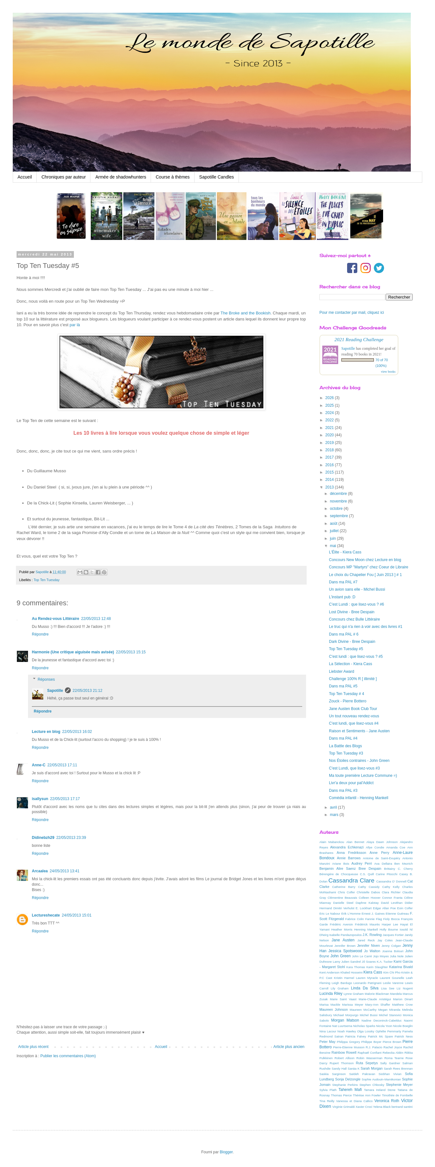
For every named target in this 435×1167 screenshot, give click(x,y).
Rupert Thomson (342, 1063)
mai (333, 546)
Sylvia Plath (328, 1090)
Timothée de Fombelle (397, 1095)
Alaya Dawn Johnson (381, 842)
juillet (335, 531)
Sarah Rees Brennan (398, 1068)
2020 (330, 435)
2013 (330, 487)
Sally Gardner (390, 1063)
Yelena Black (382, 1106)
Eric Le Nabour (329, 913)
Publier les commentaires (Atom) (68, 1056)
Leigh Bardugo (342, 983)
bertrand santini (401, 1106)
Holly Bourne (389, 929)
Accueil (25, 176)
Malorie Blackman (377, 993)
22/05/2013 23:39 (71, 837)
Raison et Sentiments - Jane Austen (359, 731)
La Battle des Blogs (345, 746)
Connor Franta (392, 897)
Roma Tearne (394, 1058)
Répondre (40, 634)
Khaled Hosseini (351, 972)
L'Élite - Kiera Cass (345, 552)
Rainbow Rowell (344, 1052)
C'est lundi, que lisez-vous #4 (354, 723)
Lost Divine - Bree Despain (351, 612)
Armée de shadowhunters (120, 176)
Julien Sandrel (351, 961)
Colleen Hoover (370, 897)
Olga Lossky (365, 1031)
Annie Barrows (348, 858)
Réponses (46, 679)
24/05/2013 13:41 (64, 871)
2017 (330, 457)
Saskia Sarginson (332, 1074)
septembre (339, 516)
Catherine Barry (343, 887)
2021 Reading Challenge (358, 339)
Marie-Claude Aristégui (375, 999)
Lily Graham (340, 988)
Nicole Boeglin (403, 1026)
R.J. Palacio (374, 1047)
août (334, 523)
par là (75, 324)
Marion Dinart (403, 999)
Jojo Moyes (381, 956)
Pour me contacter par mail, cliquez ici (351, 312)
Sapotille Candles (216, 176)
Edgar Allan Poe (384, 908)
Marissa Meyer (352, 1004)
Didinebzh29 (43, 837)
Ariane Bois (340, 863)
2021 (330, 427)
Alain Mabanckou (331, 842)
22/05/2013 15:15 (131, 652)
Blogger (226, 1152)
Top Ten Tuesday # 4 (346, 694)
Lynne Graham (354, 993)
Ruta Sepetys (367, 1063)
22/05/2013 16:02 (77, 731)
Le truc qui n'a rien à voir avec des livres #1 (365, 626)
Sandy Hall (339, 1068)
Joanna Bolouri (392, 951)
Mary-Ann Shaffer (377, 1004)
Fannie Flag (373, 919)
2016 (330, 465)
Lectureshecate (46, 915)
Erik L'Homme (351, 913)
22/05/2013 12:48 (96, 618)
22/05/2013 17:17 (65, 799)
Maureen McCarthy (363, 1009)
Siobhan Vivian (390, 1074)
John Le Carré (362, 956)
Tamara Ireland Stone (380, 1090)
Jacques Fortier (393, 935)
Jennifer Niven (368, 945)
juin (333, 538)
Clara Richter (391, 892)
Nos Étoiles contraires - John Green (359, 760)
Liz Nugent (405, 988)
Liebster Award (341, 671)
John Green (341, 956)
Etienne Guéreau (397, 913)
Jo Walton (372, 951)
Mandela (396, 993)
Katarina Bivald (401, 967)
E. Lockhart (364, 908)
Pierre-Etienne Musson (349, 1047)
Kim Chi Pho (392, 972)
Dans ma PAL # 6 (344, 634)
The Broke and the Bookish (246, 313)
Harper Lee (390, 924)
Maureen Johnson (333, 1009)
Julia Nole (396, 956)
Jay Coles (385, 940)
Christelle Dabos (368, 892)
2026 (330, 398)
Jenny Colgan (391, 945)
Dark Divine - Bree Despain (352, 641)
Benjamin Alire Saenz (337, 868)
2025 (330, 405)
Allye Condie (375, 847)
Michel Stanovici (390, 1015)
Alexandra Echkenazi (347, 847)
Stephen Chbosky (372, 1084)
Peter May (327, 1042)
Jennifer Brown (344, 945)
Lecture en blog (46, 731)
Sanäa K (354, 1068)
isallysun (40, 799)
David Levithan (392, 902)
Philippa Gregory (348, 1042)
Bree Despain (370, 868)
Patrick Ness (404, 1036)
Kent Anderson (329, 972)
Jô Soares (369, 961)
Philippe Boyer (371, 1042)
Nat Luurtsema (342, 1026)
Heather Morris (341, 929)
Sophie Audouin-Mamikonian (381, 1079)
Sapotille (55, 690)
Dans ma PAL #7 (343, 582)
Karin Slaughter (377, 967)
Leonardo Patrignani (367, 983)
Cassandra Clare (351, 880)
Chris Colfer (346, 892)
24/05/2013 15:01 (76, 915)
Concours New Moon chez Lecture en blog (365, 560)
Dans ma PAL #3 (343, 790)
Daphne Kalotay (367, 902)
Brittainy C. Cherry (398, 868)
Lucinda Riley (330, 993)
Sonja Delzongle (348, 1079)
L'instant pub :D (342, 597)
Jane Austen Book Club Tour (353, 709)
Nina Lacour (327, 1031)
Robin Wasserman (369, 1058)
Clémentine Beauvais (342, 897)
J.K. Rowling (372, 935)
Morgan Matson (345, 1020)
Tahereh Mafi (350, 1089)
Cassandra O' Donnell (391, 881)
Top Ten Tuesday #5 (346, 649)
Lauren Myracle (367, 978)
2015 (330, 472)
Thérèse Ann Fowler (367, 1095)
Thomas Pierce (341, 1095)
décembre (339, 493)
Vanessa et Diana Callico (354, 1101)
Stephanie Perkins (345, 1084)
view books (388, 371)
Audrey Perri (362, 863)
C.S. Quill (367, 874)
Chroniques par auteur (63, 176)
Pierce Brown (392, 1042)
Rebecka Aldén (392, 1052)
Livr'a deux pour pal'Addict (351, 783)
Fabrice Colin (354, 919)
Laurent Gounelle (392, 978)
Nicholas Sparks (364, 1026)
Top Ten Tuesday (46, 580)
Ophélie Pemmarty (388, 1031)
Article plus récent (33, 1046)
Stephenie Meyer (399, 1084)
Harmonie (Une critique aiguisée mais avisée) (73, 652)
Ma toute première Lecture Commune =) (363, 775)
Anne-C (39, 765)
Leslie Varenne (393, 983)
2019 (330, 442)
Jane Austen (343, 940)
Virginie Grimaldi (343, 1106)
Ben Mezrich (403, 863)
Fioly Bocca (391, 919)
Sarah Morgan (371, 1068)
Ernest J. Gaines (373, 913)
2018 (330, 450)
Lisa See (387, 988)
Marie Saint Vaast (343, 999)
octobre (337, 508)
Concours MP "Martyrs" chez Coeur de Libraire (368, 567)
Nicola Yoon (384, 1026)
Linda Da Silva (365, 988)
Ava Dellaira (383, 863)
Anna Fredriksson (351, 852)
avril (334, 807)
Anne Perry (379, 852)
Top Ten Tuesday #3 (346, 753)
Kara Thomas (355, 967)
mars (334, 814)
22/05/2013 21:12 (87, 690)
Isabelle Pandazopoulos (345, 935)
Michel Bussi (369, 1015)
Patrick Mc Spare (380, 1036)
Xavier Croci (364, 1106)
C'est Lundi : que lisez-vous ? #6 (356, 604)
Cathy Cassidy (369, 887)
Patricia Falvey (355, 1036)
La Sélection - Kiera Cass (350, 664)
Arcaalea (40, 871)
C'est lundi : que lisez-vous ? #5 (356, 656)
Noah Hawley (347, 1031)
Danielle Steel (343, 902)
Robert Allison (345, 1058)
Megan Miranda (389, 1009)
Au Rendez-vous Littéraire (55, 618)
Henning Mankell (366, 929)
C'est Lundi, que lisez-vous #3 (354, 768)
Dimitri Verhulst (343, 908)
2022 (330, 420)
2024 (330, 413)
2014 (330, 479)
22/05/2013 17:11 (62, 765)
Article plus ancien (289, 1046)
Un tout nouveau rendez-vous (354, 716)
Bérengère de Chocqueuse (338, 874)
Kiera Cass (372, 972)
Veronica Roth (386, 1101)
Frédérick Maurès (367, 924)
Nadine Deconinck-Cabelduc (381, 1020)
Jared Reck (365, 940)
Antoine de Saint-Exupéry (381, 858)
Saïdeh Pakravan (362, 1074)
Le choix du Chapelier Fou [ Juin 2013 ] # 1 (365, 575)
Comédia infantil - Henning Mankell (358, 798)
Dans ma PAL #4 (343, 738)
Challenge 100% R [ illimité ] (353, 679)
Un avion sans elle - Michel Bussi (357, 589)
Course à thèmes (173, 176)
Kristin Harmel (344, 978)
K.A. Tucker (385, 961)
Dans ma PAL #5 (343, 686)
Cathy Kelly (390, 887)
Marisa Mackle (329, 1004)
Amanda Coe (395, 847)
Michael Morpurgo (346, 1015)
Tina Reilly (326, 1101)
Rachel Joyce (392, 1047)
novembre (339, 501)
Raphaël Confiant (370, 1052)
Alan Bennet (355, 842)
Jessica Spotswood (345, 951)
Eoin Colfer (405, 908)
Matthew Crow (402, 1004)
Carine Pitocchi (386, 874)
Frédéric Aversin (341, 924)
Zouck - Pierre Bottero (347, 701)
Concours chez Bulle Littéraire (354, 619)
